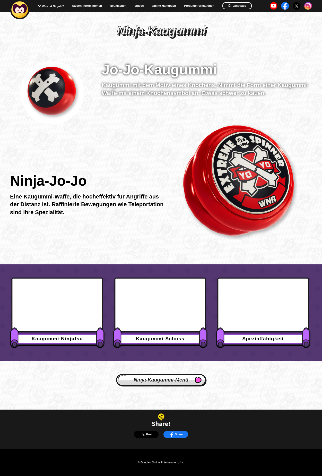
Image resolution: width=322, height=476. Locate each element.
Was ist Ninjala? (53, 6)
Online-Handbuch (164, 5)
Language (237, 5)
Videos (139, 5)
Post (146, 434)
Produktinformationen (199, 5)
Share (176, 434)
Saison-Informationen (87, 5)
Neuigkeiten (118, 5)
